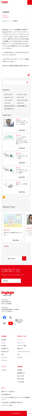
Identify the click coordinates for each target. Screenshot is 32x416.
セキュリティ (8, 97)
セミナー (19, 97)
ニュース (9, 21)
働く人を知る (20, 376)
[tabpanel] (12, 227)
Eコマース (7, 94)
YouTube (19, 357)
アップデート (20, 94)
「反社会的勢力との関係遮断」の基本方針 (11, 402)
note (18, 354)
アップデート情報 (21, 345)
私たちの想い (8, 109)
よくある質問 (20, 382)
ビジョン (3, 343)
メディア (19, 103)
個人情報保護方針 (6, 394)
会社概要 (3, 340)
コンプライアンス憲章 (6, 405)
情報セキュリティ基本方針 (8, 391)
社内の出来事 (20, 106)
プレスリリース (20, 100)
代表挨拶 (3, 345)
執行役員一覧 (4, 351)
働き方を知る (20, 379)
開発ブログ (20, 348)
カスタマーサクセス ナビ (23, 351)
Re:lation (3, 370)
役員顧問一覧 (4, 348)
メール (6, 103)
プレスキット (4, 360)
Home (4, 21)
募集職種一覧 (20, 373)
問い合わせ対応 (9, 106)
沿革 (2, 354)
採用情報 (19, 370)
